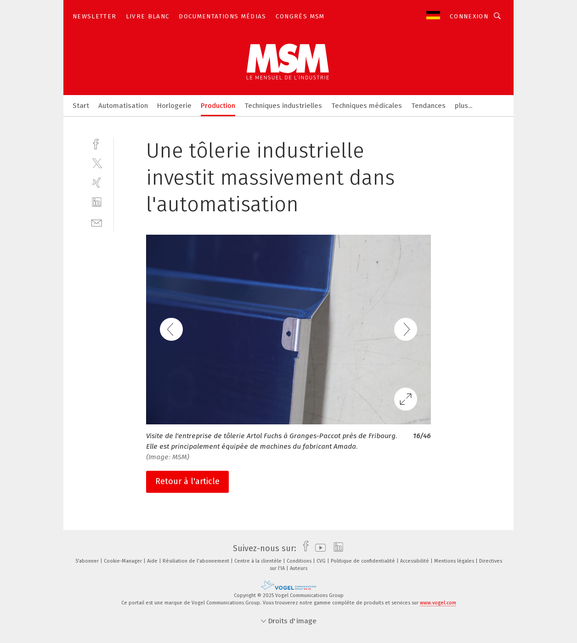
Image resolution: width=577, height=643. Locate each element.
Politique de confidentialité (363, 561)
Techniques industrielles (283, 106)
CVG (322, 561)
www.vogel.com (438, 603)
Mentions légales (454, 561)
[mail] (96, 222)
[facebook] (96, 143)
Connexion (469, 16)
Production (218, 106)
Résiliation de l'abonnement (197, 561)
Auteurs (298, 568)
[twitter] (96, 163)
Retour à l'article (187, 481)
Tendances (428, 106)
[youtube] (318, 548)
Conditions (300, 561)
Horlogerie (174, 106)
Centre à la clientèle (258, 561)
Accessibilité (415, 561)
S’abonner (87, 561)
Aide (153, 561)
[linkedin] (96, 202)
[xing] (96, 182)
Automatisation (123, 106)
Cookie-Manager (123, 561)
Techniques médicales (366, 106)
